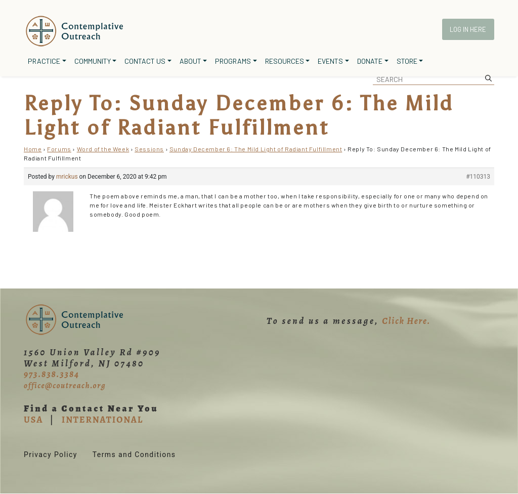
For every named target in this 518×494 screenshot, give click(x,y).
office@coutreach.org (65, 385)
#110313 (478, 176)
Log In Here (468, 29)
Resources (284, 61)
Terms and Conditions (134, 454)
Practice (44, 61)
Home (32, 148)
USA (33, 420)
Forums (59, 148)
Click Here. (406, 321)
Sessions (149, 148)
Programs (233, 61)
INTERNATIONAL (102, 420)
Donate (369, 61)
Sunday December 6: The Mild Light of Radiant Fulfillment (255, 148)
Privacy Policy (50, 454)
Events (330, 61)
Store (407, 61)
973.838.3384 (51, 374)
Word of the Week (103, 148)
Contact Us (144, 61)
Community (92, 61)
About (190, 61)
